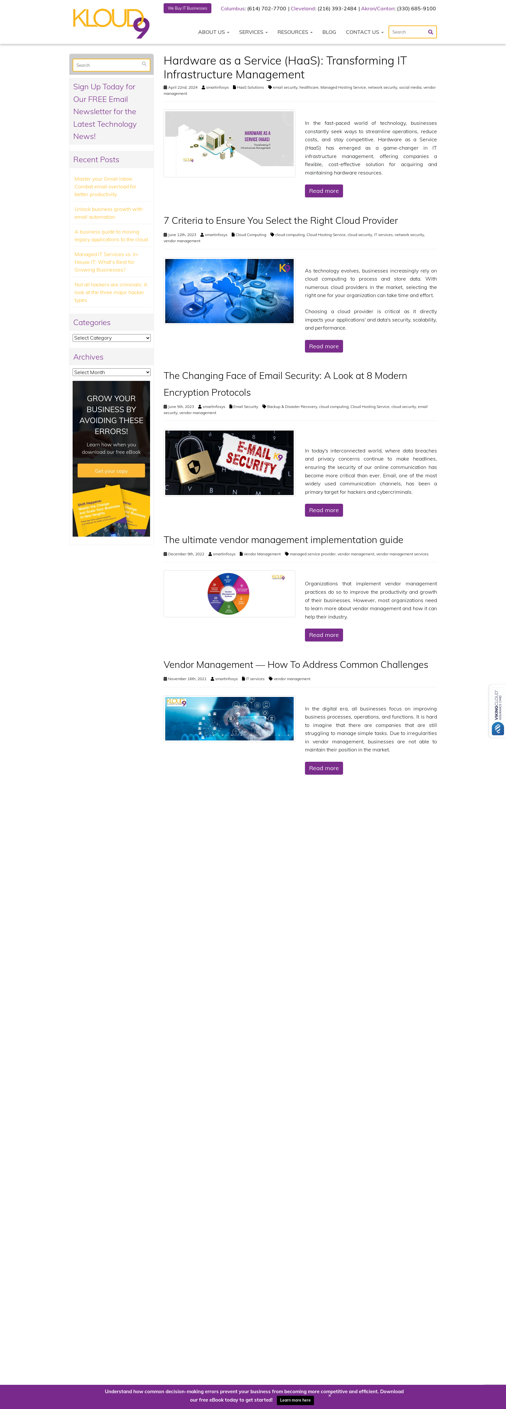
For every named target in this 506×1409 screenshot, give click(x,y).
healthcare (309, 87)
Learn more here (295, 1400)
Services (253, 33)
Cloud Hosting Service (326, 235)
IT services (383, 235)
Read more (324, 191)
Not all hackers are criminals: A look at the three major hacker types (111, 293)
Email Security (245, 407)
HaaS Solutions (250, 87)
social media (410, 87)
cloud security (360, 235)
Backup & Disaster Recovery (292, 407)
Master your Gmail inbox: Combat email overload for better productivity (106, 187)
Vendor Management (262, 554)
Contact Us (365, 33)
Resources (295, 33)
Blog (329, 33)
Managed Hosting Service (343, 87)
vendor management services (402, 554)
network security (382, 87)
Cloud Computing (251, 235)
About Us (213, 33)
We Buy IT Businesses (191, 9)
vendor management (182, 241)
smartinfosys (217, 87)
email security (285, 87)
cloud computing (290, 235)
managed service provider (313, 554)
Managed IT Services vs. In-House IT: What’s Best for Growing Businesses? (107, 262)
